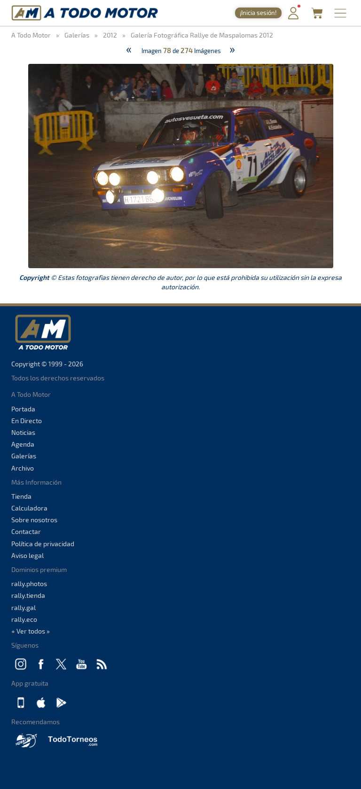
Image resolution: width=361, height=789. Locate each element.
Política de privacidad (42, 544)
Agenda (22, 444)
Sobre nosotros (34, 520)
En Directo (26, 421)
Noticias (23, 432)
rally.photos (29, 584)
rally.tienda (28, 595)
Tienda (21, 496)
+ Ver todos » (30, 631)
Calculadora (29, 508)
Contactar (26, 531)
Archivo (22, 468)
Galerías (23, 456)
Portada (23, 409)
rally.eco (24, 619)
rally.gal (23, 607)
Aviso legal (27, 555)
